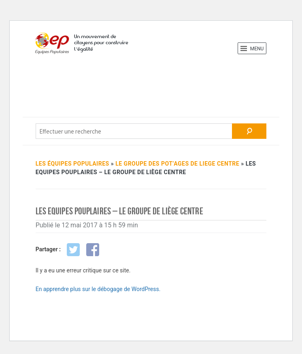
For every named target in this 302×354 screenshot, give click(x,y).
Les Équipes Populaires (72, 163)
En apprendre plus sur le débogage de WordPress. (98, 289)
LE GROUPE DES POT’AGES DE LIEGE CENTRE (177, 163)
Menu (252, 48)
